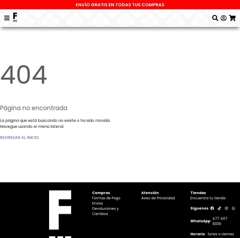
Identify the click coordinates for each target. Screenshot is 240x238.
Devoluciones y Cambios (105, 211)
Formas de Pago (106, 198)
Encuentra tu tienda (207, 198)
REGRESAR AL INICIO (19, 137)
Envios (97, 203)
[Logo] (15, 18)
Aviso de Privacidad (158, 198)
